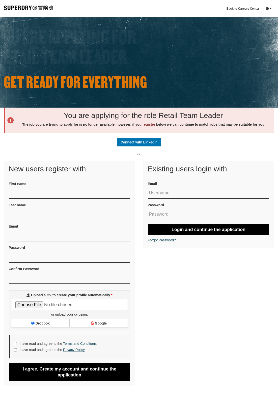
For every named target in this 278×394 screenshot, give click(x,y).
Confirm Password (24, 269)
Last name (17, 205)
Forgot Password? (162, 240)
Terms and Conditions (80, 344)
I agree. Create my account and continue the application (69, 372)
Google (99, 323)
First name (17, 184)
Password (156, 205)
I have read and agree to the (55, 344)
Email (152, 184)
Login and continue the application (209, 229)
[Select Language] (268, 8)
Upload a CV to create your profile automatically (69, 295)
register (148, 124)
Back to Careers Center (242, 8)
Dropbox (40, 323)
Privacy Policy (74, 350)
